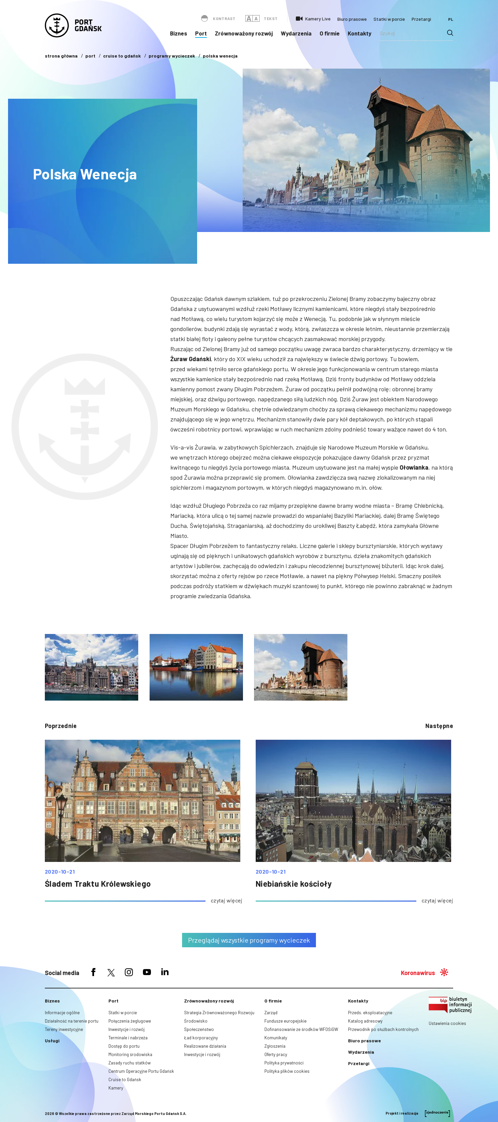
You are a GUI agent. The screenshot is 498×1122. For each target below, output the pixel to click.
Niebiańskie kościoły (294, 883)
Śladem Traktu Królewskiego (98, 883)
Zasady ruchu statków (129, 1062)
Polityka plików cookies (287, 1071)
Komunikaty (275, 1037)
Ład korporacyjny (201, 1037)
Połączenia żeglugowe (129, 1021)
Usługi (52, 1040)
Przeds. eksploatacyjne (370, 1012)
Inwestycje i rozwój (126, 1029)
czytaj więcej (226, 900)
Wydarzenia (296, 33)
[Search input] (413, 33)
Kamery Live (318, 18)
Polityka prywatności (284, 1062)
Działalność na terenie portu (71, 1021)
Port (201, 33)
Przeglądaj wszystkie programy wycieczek (249, 940)
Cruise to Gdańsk (124, 1079)
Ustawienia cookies (447, 1023)
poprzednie (61, 725)
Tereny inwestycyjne (64, 1029)
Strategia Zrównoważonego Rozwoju (219, 1012)
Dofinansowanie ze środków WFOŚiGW (301, 1029)
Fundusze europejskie (285, 1021)
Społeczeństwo (199, 1029)
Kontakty (359, 33)
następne (439, 725)
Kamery (115, 1088)
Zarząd (270, 1012)
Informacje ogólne (62, 1012)
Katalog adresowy (365, 1021)
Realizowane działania (205, 1046)
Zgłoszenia (274, 1046)
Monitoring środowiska (130, 1054)
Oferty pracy (275, 1054)
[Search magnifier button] (450, 33)
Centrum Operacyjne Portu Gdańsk (141, 1071)
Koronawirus (418, 972)
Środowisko (196, 1021)
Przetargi (421, 19)
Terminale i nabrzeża (128, 1037)
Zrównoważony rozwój (244, 33)
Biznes (178, 33)
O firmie (330, 33)
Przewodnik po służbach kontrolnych (383, 1029)
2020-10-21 (60, 872)
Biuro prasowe (352, 19)
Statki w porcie (389, 19)
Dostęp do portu (124, 1046)
